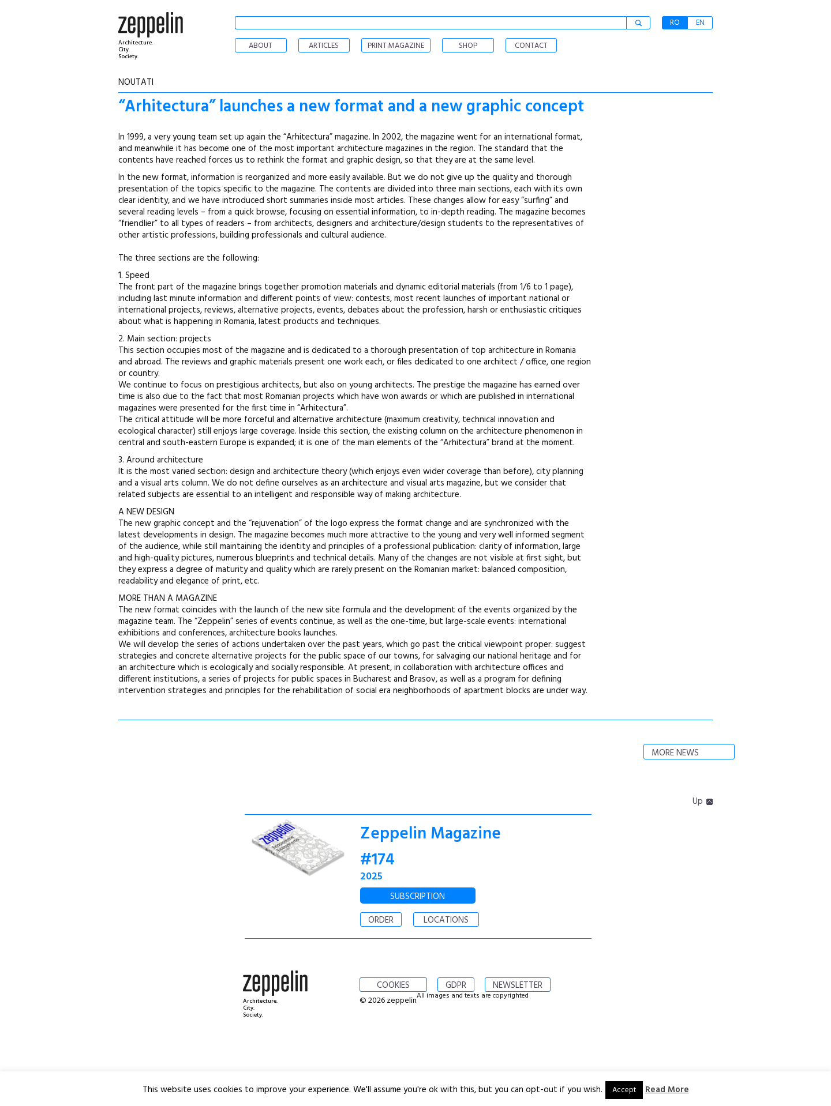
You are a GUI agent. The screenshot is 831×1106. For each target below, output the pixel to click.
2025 (371, 876)
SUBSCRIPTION (417, 897)
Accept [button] (624, 1090)
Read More (667, 1090)
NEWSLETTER (517, 985)
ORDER (381, 920)
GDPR (456, 985)
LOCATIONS (446, 920)
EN (700, 23)
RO (675, 23)
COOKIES (393, 985)
